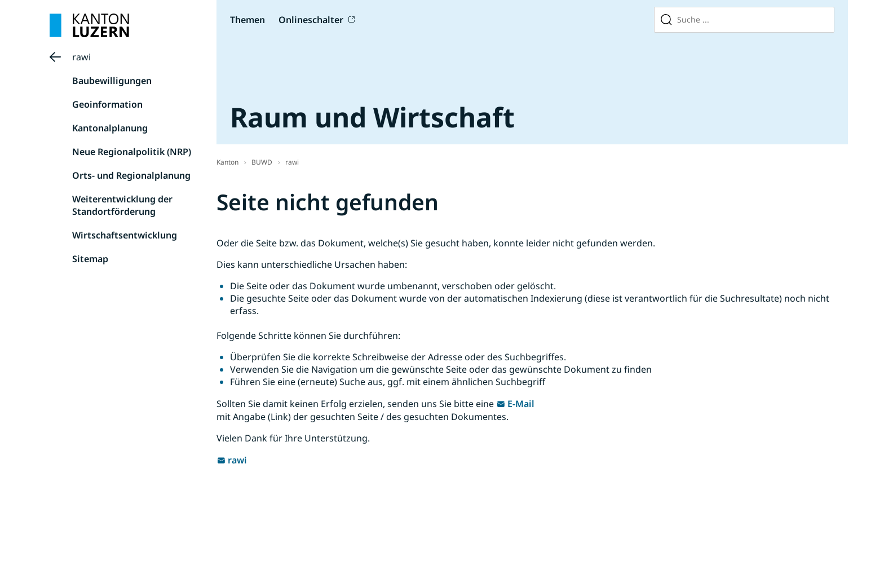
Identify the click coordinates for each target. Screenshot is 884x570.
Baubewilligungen (112, 80)
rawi (81, 57)
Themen (247, 20)
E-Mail (520, 403)
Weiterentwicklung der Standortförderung (122, 205)
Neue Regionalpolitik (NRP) (131, 151)
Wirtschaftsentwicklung (124, 235)
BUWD (261, 162)
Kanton (227, 162)
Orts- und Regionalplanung (131, 175)
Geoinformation (107, 104)
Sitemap (90, 259)
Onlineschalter (311, 20)
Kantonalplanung (110, 128)
